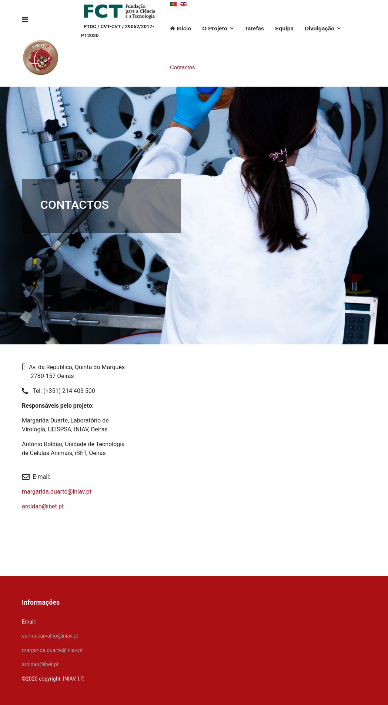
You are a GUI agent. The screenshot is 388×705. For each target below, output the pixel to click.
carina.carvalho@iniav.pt (50, 636)
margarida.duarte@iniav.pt (56, 491)
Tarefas (254, 28)
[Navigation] (25, 19)
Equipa (284, 28)
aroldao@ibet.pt (43, 506)
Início (180, 28)
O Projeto (214, 28)
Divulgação (319, 28)
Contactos (182, 67)
